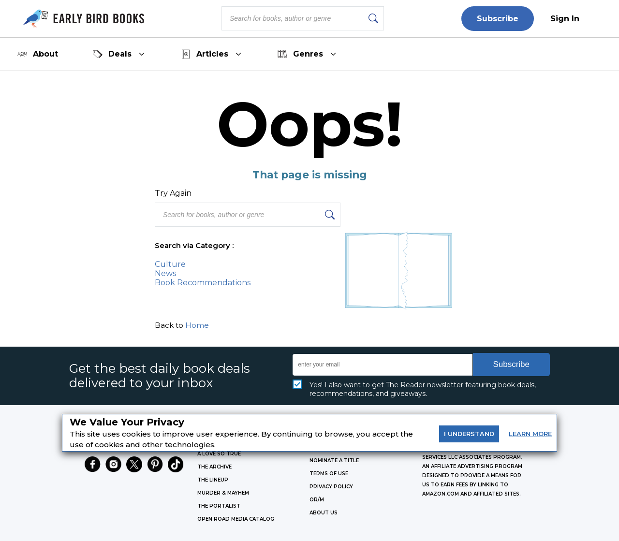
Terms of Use (329, 473)
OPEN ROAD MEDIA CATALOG (235, 519)
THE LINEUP (212, 480)
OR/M (317, 500)
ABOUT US (324, 513)
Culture (170, 264)
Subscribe (497, 18)
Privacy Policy (331, 486)
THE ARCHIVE (214, 467)
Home (197, 325)
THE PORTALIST (218, 506)
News (165, 273)
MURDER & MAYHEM (223, 493)
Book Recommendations (203, 282)
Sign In (564, 18)
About (37, 54)
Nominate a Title (334, 460)
